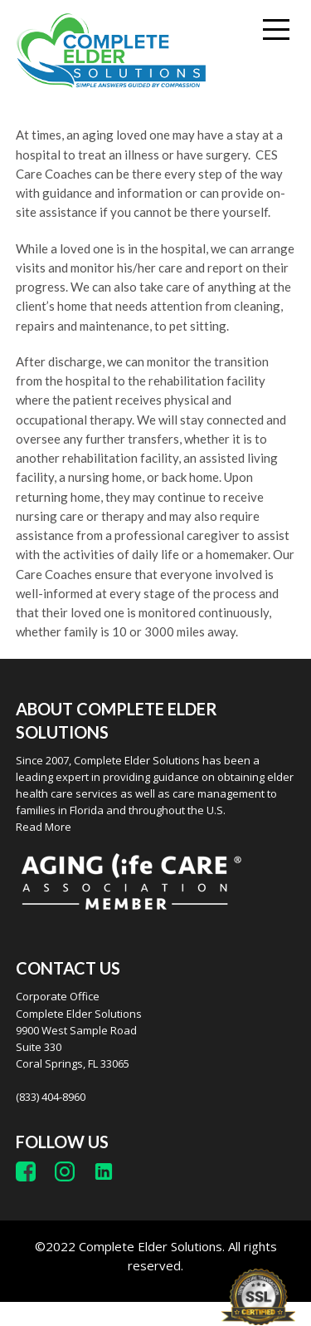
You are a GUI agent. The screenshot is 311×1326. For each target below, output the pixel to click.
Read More (43, 826)
